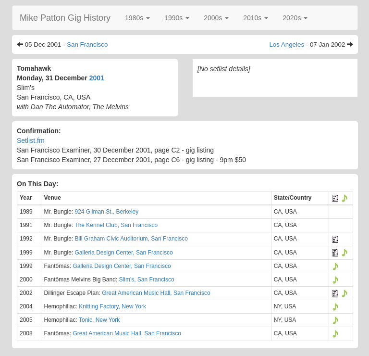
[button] (137, 18)
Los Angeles (286, 44)
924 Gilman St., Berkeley (107, 211)
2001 (96, 78)
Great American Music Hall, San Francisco (156, 293)
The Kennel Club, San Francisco (116, 225)
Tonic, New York (99, 320)
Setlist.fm (31, 140)
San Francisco (87, 44)
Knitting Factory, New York (112, 306)
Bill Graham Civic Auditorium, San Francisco (131, 238)
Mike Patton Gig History (65, 18)
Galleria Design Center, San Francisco (124, 252)
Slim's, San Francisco (146, 279)
